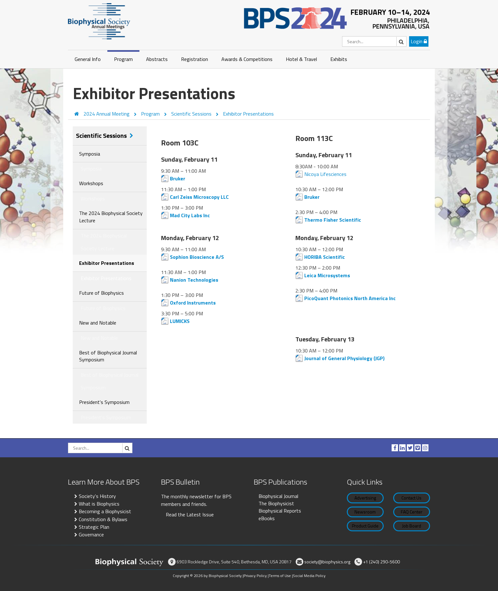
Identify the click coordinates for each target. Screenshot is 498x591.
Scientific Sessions (192, 114)
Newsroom (365, 511)
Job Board (411, 525)
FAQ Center (411, 511)
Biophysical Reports (280, 510)
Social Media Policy (309, 576)
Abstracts (157, 59)
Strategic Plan (94, 527)
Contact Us (411, 497)
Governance (91, 534)
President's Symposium (104, 402)
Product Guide (365, 525)
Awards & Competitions (247, 59)
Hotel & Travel (301, 59)
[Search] (374, 41)
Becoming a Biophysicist (105, 511)
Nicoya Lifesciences (325, 174)
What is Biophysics (99, 503)
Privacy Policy (255, 576)
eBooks (267, 518)
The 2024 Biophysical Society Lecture (111, 216)
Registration (194, 59)
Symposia (89, 154)
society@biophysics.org (327, 561)
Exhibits (338, 59)
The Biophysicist (276, 503)
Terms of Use (280, 576)
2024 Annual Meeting (107, 114)
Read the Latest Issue (190, 514)
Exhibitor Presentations (248, 114)
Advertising (365, 497)
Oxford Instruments (193, 302)
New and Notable (97, 322)
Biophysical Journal (278, 496)
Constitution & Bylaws (103, 519)
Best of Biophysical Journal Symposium (108, 356)
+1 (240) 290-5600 (381, 561)
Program (123, 59)
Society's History (97, 496)
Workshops (91, 183)
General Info (88, 59)
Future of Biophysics (101, 293)
